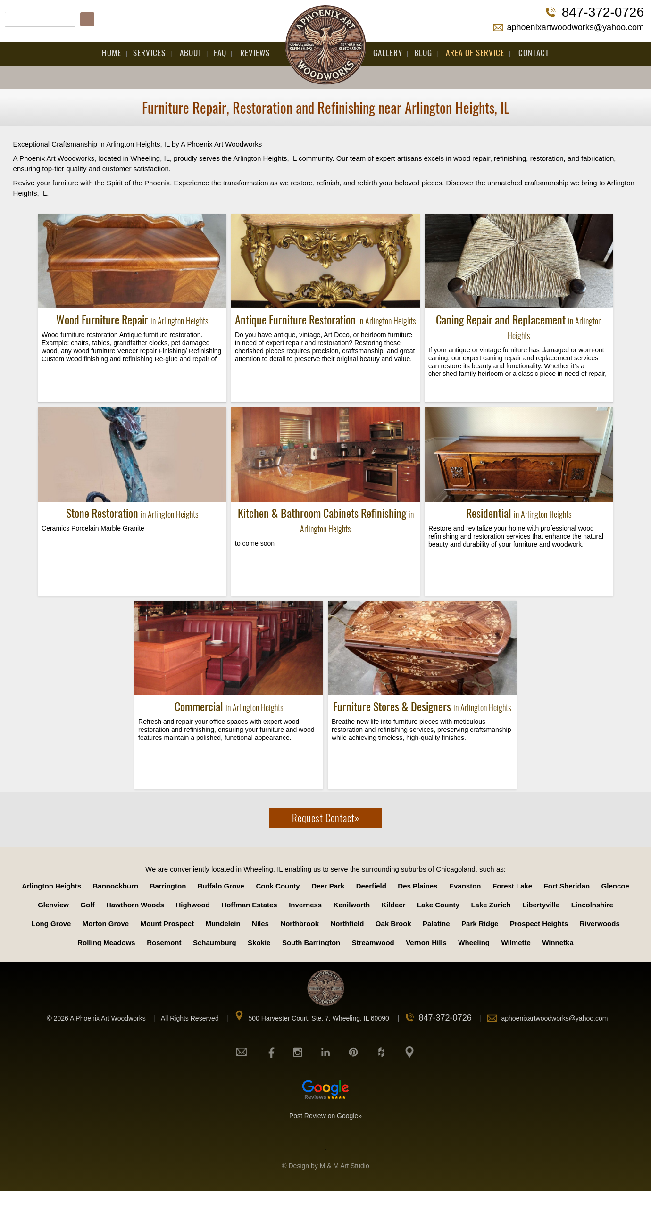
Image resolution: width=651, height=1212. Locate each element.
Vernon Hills (426, 942)
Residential (519, 513)
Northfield (347, 924)
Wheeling (474, 942)
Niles (260, 924)
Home (111, 52)
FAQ (220, 52)
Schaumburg (214, 942)
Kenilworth (352, 905)
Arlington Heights (51, 886)
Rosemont (164, 942)
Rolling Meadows (106, 942)
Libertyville (540, 905)
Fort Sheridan (567, 886)
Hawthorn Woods (135, 905)
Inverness (305, 905)
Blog (423, 52)
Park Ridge (479, 924)
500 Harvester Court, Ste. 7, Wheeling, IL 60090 (318, 1018)
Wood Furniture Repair (132, 319)
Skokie (259, 942)
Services (149, 52)
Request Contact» (325, 818)
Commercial (229, 706)
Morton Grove (106, 924)
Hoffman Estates (249, 905)
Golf (87, 905)
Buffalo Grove (221, 886)
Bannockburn (115, 886)
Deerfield (371, 886)
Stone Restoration (132, 513)
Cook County (278, 886)
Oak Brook (393, 924)
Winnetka (558, 942)
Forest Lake (512, 886)
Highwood (192, 905)
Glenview (53, 905)
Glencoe (615, 886)
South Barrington (311, 942)
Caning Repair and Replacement (518, 327)
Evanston (465, 886)
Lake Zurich (490, 905)
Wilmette (515, 942)
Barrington (168, 886)
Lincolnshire (592, 905)
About (191, 52)
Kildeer (394, 905)
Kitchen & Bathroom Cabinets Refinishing (326, 520)
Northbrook (299, 924)
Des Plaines (417, 886)
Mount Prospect (167, 924)
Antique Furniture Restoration (325, 319)
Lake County (438, 905)
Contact (533, 52)
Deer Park (327, 886)
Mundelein (222, 924)
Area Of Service (475, 52)
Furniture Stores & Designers (422, 706)
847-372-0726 (603, 12)
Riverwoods (600, 924)
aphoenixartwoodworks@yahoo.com (575, 27)
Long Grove (51, 924)
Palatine (436, 924)
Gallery (387, 52)
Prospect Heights (539, 924)
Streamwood (373, 942)
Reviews (255, 52)
